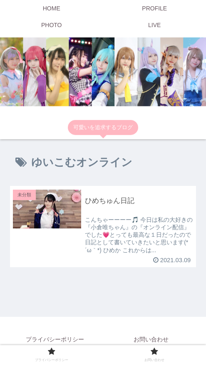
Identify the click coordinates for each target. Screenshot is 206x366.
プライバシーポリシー (55, 339)
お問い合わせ (151, 339)
